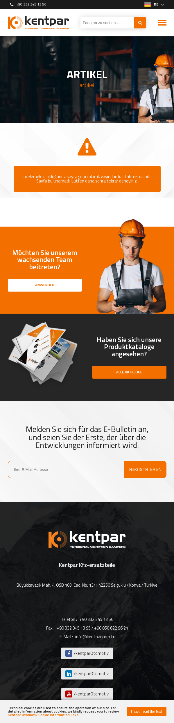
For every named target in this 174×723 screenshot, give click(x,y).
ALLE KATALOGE (129, 372)
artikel (87, 85)
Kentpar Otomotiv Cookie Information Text (43, 714)
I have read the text (146, 711)
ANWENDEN (44, 285)
